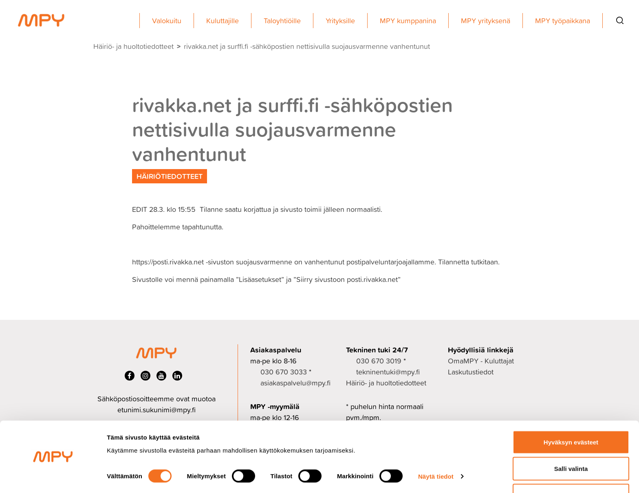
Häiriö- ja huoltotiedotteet (133, 46)
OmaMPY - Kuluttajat (481, 361)
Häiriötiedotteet (170, 176)
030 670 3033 (283, 372)
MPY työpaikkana (562, 20)
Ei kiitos (571, 471)
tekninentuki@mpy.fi (388, 372)
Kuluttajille (222, 20)
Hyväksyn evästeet (571, 417)
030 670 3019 (378, 361)
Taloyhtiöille (282, 20)
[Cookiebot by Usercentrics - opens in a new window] (52, 477)
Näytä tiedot (436, 452)
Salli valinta (571, 444)
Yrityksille (340, 20)
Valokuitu (166, 20)
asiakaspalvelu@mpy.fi (295, 383)
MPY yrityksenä (485, 20)
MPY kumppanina (408, 20)
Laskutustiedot (471, 372)
